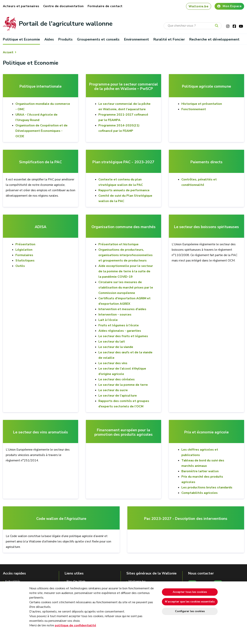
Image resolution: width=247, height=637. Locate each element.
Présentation (25, 244)
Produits (65, 39)
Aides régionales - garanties (119, 331)
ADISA (40, 227)
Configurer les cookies (190, 611)
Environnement (136, 39)
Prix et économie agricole (206, 432)
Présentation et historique (118, 244)
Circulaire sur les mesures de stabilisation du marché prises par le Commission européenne (125, 287)
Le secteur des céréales (116, 379)
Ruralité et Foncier (169, 39)
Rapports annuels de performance (124, 190)
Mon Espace (229, 6)
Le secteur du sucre (113, 390)
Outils (20, 266)
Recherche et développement (214, 39)
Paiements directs (206, 162)
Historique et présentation (201, 104)
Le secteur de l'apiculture (117, 395)
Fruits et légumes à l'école (118, 325)
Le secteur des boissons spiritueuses (206, 227)
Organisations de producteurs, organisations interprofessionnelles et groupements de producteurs (125, 255)
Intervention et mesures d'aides (122, 309)
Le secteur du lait (111, 341)
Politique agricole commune (206, 86)
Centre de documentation (63, 6)
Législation (23, 250)
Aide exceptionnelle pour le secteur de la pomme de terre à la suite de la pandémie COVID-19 (125, 271)
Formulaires (24, 255)
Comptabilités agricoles (199, 493)
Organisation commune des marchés (123, 227)
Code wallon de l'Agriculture (61, 519)
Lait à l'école (108, 320)
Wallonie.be (199, 6)
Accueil (8, 52)
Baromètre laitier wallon (200, 471)
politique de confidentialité (75, 625)
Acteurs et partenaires (21, 6)
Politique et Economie (21, 39)
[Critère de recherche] (193, 25)
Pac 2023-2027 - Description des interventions (185, 519)
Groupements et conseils (98, 39)
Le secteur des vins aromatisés (40, 432)
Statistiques (25, 260)
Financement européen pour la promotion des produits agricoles (123, 432)
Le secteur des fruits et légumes (123, 336)
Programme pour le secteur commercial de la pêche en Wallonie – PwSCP (123, 86)
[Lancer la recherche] (217, 26)
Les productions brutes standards (206, 487)
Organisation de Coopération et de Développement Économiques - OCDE (41, 130)
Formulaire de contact (105, 6)
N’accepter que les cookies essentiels (190, 601)
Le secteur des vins (112, 363)
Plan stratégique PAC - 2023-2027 (123, 162)
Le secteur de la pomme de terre (123, 385)
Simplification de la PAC (40, 162)
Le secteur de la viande (115, 347)
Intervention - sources (114, 314)
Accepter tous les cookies (190, 592)
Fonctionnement (193, 109)
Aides (49, 39)
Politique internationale (40, 86)
